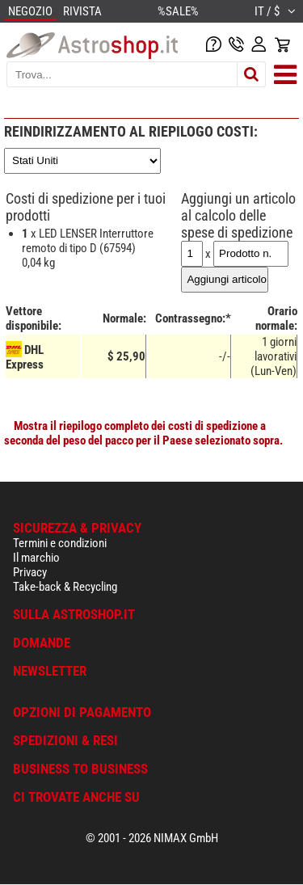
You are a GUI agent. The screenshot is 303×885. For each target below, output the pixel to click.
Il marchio (36, 557)
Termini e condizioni (60, 543)
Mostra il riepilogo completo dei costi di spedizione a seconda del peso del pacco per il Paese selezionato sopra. (143, 433)
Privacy (30, 572)
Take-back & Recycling (65, 586)
